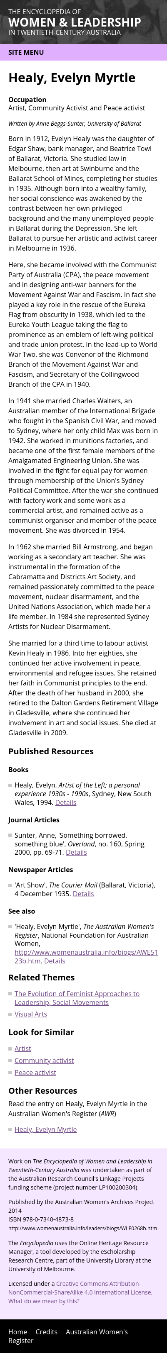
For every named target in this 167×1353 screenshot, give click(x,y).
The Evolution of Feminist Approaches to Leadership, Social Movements (77, 998)
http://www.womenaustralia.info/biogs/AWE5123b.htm (86, 956)
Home (17, 1331)
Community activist (44, 1060)
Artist (23, 1048)
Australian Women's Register (68, 1336)
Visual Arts (31, 1014)
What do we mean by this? (44, 1301)
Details (66, 802)
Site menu (26, 52)
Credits (46, 1331)
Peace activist (35, 1072)
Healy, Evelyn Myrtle (46, 1129)
